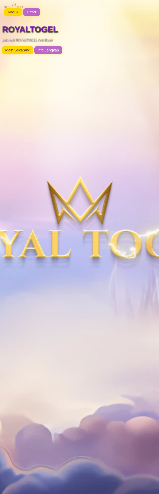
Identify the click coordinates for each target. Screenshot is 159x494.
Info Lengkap (48, 50)
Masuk (13, 12)
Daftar (31, 12)
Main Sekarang (17, 50)
